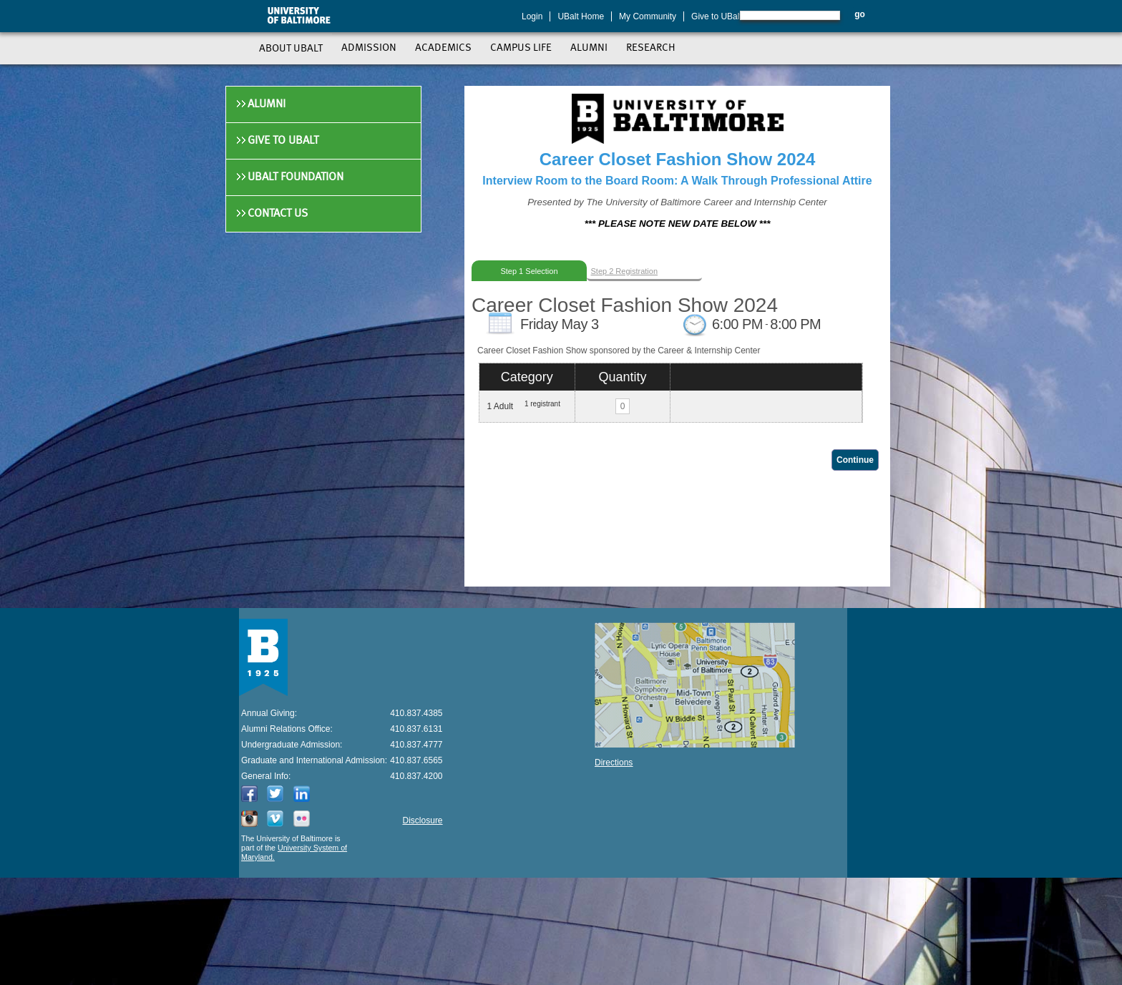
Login (532, 16)
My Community (647, 16)
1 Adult (500, 406)
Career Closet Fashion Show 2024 (625, 305)
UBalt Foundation (295, 177)
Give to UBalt (716, 16)
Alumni (267, 104)
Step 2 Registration (624, 271)
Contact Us (278, 214)
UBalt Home (580, 16)
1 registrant (542, 404)
